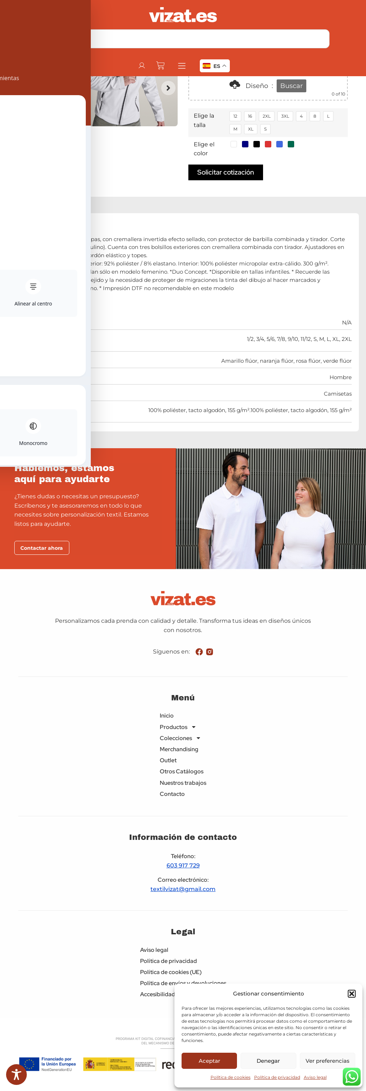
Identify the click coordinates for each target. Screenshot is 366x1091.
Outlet (168, 761)
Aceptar (209, 1060)
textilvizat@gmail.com (183, 889)
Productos (178, 727)
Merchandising (179, 750)
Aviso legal (315, 1077)
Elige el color (204, 149)
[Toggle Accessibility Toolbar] (16, 1074)
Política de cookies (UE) (171, 973)
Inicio (167, 716)
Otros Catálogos (181, 772)
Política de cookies (231, 1077)
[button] (351, 993)
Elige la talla (204, 120)
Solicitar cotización (225, 172)
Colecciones (180, 738)
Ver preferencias (328, 1060)
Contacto (172, 794)
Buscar (291, 86)
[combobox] (182, 38)
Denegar (268, 1060)
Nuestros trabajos (183, 783)
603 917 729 (183, 865)
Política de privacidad (277, 1077)
